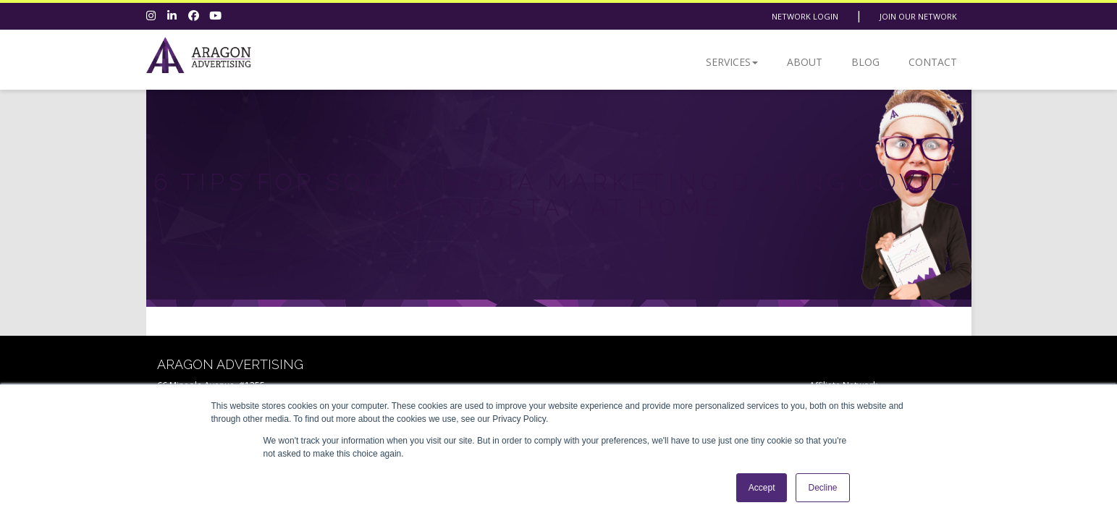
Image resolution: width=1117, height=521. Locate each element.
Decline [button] (822, 488)
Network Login (805, 16)
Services (732, 62)
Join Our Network (918, 16)
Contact (933, 62)
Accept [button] (762, 488)
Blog (865, 62)
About (804, 62)
